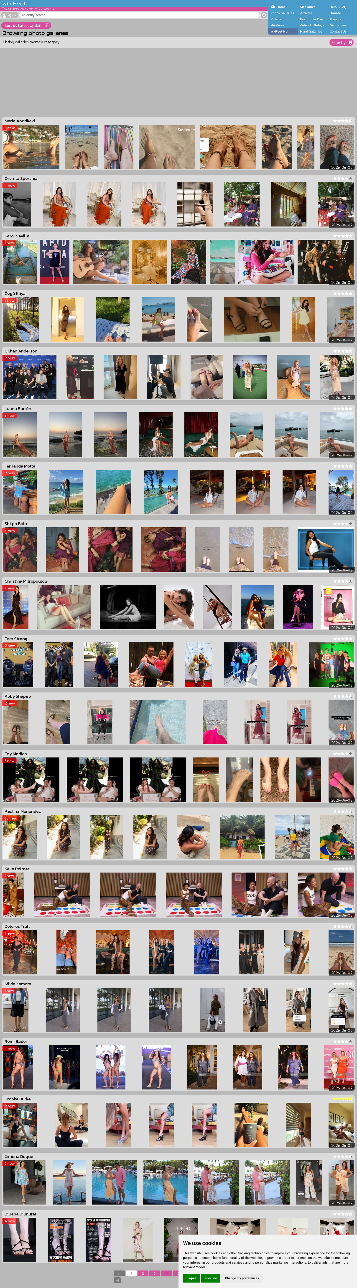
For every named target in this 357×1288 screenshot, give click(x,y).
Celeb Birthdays (312, 25)
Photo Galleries (282, 12)
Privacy (335, 19)
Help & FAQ (338, 6)
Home (281, 6)
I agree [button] (191, 1278)
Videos (275, 19)
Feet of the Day (311, 19)
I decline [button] (211, 1278)
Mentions (277, 25)
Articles (306, 12)
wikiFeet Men (279, 31)
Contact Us (338, 31)
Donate (335, 12)
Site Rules (307, 6)
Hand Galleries (311, 31)
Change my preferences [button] (242, 1278)
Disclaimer (338, 25)
